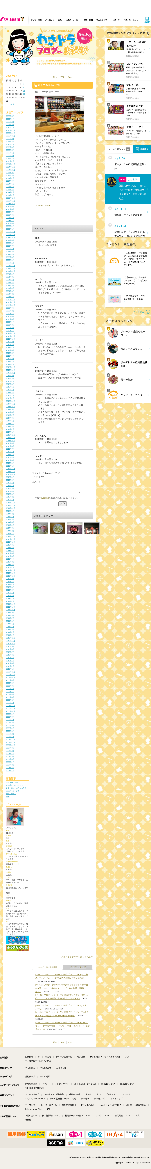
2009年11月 (10, 675)
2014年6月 (10, 519)
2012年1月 (10, 601)
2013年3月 (10, 562)
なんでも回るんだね (49, 85)
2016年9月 (10, 443)
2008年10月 (10, 711)
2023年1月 (10, 229)
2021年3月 (10, 291)
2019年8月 (10, 345)
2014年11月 (10, 505)
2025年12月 (10, 130)
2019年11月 (10, 336)
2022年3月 (10, 257)
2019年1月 (10, 364)
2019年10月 (10, 339)
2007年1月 (10, 770)
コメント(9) (38, 205)
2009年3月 (10, 697)
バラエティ (49, 19)
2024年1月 (10, 195)
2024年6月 (10, 181)
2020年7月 (10, 314)
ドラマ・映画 (36, 19)
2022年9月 (10, 240)
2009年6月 (10, 689)
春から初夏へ (11, 794)
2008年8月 (10, 717)
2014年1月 (10, 533)
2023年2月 (10, 226)
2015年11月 (10, 472)
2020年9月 (10, 308)
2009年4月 (10, 694)
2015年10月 (10, 474)
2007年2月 (10, 768)
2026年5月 (10, 116)
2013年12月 (10, 536)
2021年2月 (10, 294)
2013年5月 (10, 556)
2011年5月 (10, 624)
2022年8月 (10, 243)
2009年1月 (10, 703)
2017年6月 (10, 418)
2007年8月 (10, 751)
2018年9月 (10, 376)
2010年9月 (10, 646)
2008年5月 (10, 725)
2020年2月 (10, 328)
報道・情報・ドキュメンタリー (96, 19)
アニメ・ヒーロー (73, 19)
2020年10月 (10, 305)
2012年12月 (10, 570)
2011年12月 (10, 604)
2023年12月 (10, 198)
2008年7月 (10, 720)
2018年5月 (10, 387)
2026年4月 (10, 119)
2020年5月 (10, 319)
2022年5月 (10, 251)
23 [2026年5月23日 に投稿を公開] (24, 94)
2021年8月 (10, 277)
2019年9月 (10, 342)
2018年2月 (10, 395)
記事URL (48, 205)
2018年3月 (10, 392)
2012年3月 (10, 596)
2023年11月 (10, 201)
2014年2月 (10, 531)
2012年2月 (10, 598)
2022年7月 (10, 246)
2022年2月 (10, 260)
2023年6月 (10, 215)
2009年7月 (10, 686)
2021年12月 (10, 266)
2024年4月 (10, 187)
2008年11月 (10, 708)
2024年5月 (10, 184)
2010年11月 (10, 641)
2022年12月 (10, 232)
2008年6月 (10, 722)
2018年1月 (10, 398)
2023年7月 (10, 212)
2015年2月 (10, 497)
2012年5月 (10, 590)
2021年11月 (10, 268)
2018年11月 (10, 370)
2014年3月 (10, 528)
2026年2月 (10, 125)
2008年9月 (10, 714)
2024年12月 (10, 164)
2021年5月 (10, 285)
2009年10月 (10, 677)
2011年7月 (10, 618)
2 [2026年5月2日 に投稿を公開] (23, 84)
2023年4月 (10, 221)
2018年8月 (10, 378)
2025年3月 (10, 156)
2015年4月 (10, 491)
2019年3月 (10, 359)
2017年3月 (10, 426)
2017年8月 (10, 412)
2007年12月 (10, 739)
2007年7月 (10, 753)
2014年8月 (10, 514)
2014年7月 (10, 517)
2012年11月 (10, 573)
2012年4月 (10, 593)
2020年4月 (10, 322)
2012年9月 (10, 579)
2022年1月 (10, 263)
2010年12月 (10, 638)
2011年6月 (10, 621)
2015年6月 (10, 486)
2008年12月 (10, 706)
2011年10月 (10, 610)
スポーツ (116, 19)
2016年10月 (10, 440)
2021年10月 (10, 271)
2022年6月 (10, 249)
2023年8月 (10, 209)
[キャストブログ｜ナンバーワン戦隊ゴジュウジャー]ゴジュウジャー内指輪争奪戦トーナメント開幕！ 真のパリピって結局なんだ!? (62, 1026)
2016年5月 (10, 455)
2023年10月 (10, 204)
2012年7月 (10, 584)
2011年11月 (10, 607)
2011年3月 (10, 629)
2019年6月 (10, 350)
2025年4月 (10, 153)
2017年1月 (10, 432)
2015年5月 (10, 488)
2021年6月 (10, 282)
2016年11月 (10, 438)
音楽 (59, 19)
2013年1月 (10, 567)
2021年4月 (10, 288)
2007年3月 (10, 765)
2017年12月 (10, 401)
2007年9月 (10, 748)
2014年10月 (10, 508)
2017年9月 (10, 409)
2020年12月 (10, 299)
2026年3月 (10, 122)
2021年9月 (10, 274)
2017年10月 (10, 407)
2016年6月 (10, 452)
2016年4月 (10, 457)
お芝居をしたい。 (13, 782)
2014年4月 (10, 525)
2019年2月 (10, 361)
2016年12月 (10, 435)
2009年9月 (10, 680)
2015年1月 (10, 500)
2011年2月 (10, 632)
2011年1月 (10, 635)
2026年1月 (10, 127)
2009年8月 (10, 683)
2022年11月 (10, 235)
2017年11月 (10, 404)
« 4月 (12, 104)
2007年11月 (10, 742)
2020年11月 (10, 302)
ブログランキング (78, 967)
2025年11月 (10, 133)
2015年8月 (10, 480)
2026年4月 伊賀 (12, 791)
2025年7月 (10, 144)
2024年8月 (10, 175)
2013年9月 (10, 545)
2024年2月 (10, 192)
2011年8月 (10, 615)
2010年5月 (10, 658)
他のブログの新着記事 (47, 967)
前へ (55, 77)
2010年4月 (10, 660)
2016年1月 (10, 466)
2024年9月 (10, 172)
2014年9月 (10, 511)
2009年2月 (10, 700)
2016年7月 (10, 449)
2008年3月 (10, 731)
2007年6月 (10, 756)
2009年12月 (10, 672)
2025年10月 (10, 136)
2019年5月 (10, 353)
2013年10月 (10, 542)
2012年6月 (10, 587)
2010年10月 (10, 643)
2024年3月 (10, 189)
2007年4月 (10, 762)
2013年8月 (10, 548)
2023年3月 (10, 223)
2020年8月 (10, 311)
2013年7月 (10, 550)
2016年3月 (10, 460)
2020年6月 (10, 316)
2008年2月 (10, 734)
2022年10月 (10, 237)
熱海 (7, 796)
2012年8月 (10, 582)
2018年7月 (10, 381)
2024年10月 (10, 170)
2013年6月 (10, 553)
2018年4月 (10, 390)
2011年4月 (10, 627)
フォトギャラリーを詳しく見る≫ (77, 956)
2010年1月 (10, 669)
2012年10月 (10, 576)
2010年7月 (10, 652)
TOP (63, 77)
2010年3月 (10, 663)
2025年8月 (10, 141)
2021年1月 (10, 297)
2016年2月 (10, 463)
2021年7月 (10, 280)
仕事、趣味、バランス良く (16, 788)
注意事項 (45, 500)
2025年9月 (10, 139)
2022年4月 (10, 254)
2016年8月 (10, 446)
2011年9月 (10, 612)
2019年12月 (10, 333)
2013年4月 (10, 559)
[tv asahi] (13, 20)
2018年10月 (10, 373)
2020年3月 (10, 325)
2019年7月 (10, 347)
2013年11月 (10, 539)
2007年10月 (10, 745)
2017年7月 (10, 415)
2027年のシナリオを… (14, 785)
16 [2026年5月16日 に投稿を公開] (24, 90)
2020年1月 (10, 330)
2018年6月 (10, 384)
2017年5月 (10, 421)
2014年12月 (10, 502)
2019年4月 (10, 356)
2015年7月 (10, 483)
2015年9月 (10, 477)
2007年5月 (10, 759)
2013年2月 (10, 565)
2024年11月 (10, 167)
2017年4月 (10, 423)
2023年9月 (10, 206)
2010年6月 (10, 655)
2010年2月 (10, 666)
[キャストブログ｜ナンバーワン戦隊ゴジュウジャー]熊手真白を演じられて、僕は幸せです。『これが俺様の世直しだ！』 (61, 988)
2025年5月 (10, 150)
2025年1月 (10, 161)
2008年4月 (10, 728)
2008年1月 (10, 737)
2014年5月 (10, 522)
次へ (70, 77)
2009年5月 (10, 691)
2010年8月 (10, 649)
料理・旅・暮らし (131, 19)
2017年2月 (10, 429)
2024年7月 (10, 178)
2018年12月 (10, 367)
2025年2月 (10, 158)
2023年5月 (10, 218)
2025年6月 (10, 147)
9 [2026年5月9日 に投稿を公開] (23, 87)
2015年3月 (10, 494)
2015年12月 (10, 469)
